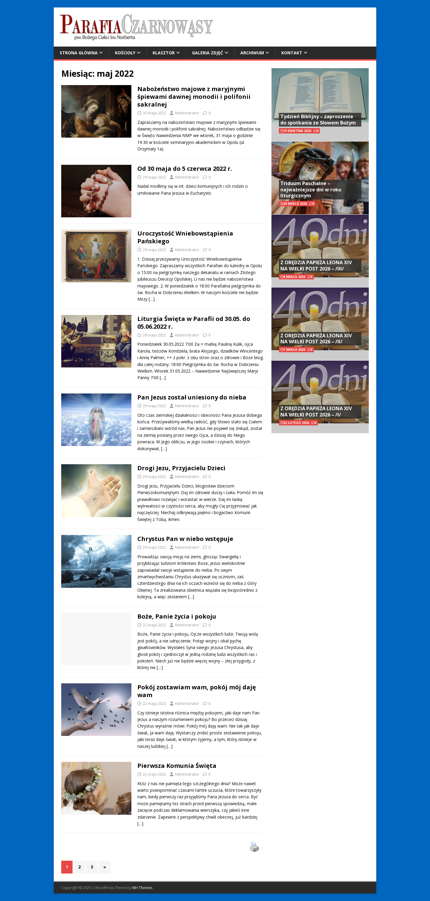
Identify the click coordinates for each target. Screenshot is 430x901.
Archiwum (252, 53)
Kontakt (291, 53)
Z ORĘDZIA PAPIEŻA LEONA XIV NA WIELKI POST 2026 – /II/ (316, 338)
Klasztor (164, 53)
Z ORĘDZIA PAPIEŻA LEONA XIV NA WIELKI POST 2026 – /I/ (316, 411)
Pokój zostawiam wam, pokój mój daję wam (196, 691)
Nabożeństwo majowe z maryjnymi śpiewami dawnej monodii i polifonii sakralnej (194, 96)
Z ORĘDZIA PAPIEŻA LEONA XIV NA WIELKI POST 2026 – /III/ (316, 265)
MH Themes (142, 887)
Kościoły (125, 53)
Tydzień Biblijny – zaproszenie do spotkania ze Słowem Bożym (318, 119)
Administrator (187, 113)
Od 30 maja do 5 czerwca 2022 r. (184, 168)
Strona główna (79, 53)
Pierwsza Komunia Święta (176, 766)
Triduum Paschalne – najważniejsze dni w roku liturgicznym (310, 189)
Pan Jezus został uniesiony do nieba (191, 397)
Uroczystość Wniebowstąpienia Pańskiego (185, 237)
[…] (152, 299)
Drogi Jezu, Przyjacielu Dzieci (181, 468)
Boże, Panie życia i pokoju (176, 616)
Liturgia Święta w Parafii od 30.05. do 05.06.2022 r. (193, 322)
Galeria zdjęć (207, 53)
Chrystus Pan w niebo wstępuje (185, 539)
